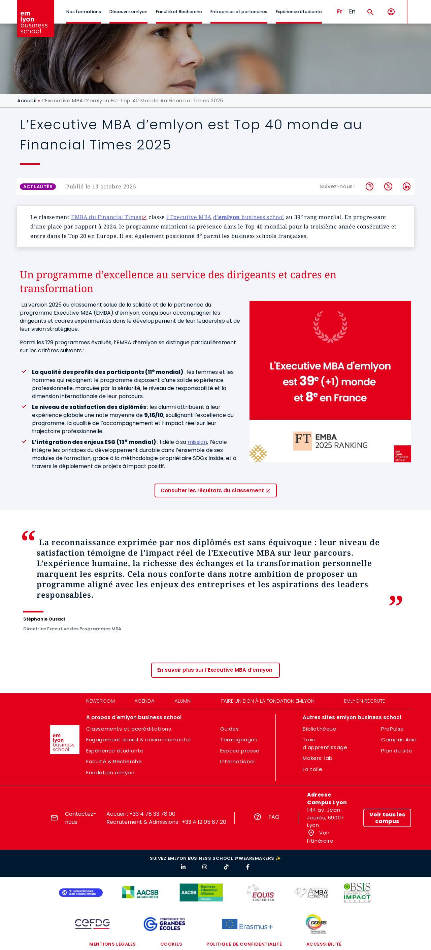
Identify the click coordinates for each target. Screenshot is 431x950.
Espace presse (240, 750)
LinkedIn (407, 186)
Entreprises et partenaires (238, 11)
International (237, 761)
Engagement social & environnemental (138, 739)
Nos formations (83, 11)
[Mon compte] (391, 12)
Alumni (183, 700)
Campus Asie (399, 739)
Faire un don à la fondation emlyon (267, 700)
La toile (312, 769)
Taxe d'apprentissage (325, 743)
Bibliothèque (319, 728)
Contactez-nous (80, 818)
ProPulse (392, 728)
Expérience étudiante (299, 11)
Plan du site (396, 750)
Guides (229, 728)
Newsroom (100, 700)
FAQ (273, 817)
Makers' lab (318, 758)
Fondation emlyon (110, 772)
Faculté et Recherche (179, 11)
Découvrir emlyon (128, 11)
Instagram (370, 186)
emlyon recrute (364, 700)
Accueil (26, 100)
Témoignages (239, 739)
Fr (339, 11)
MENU (417, 6)
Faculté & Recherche (114, 761)
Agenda (144, 700)
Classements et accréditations (128, 728)
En (352, 11)
